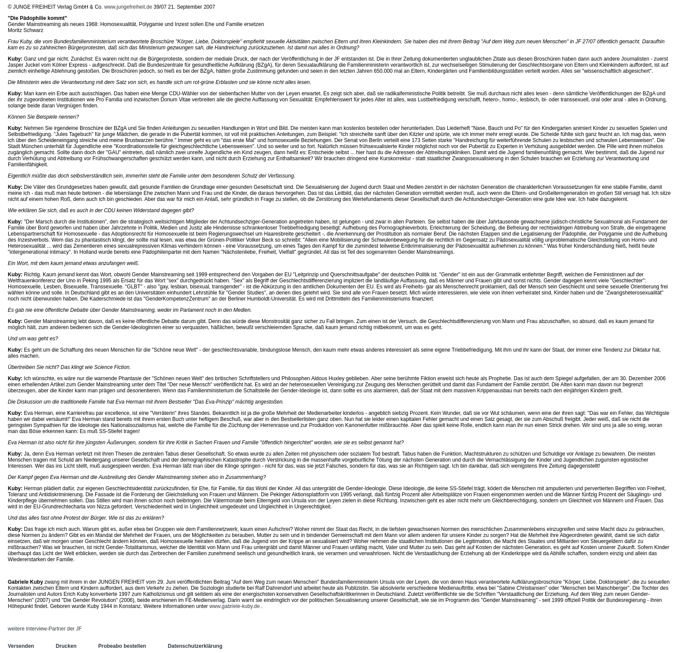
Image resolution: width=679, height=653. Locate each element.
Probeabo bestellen (122, 646)
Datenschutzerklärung (195, 646)
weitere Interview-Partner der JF (45, 629)
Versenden (21, 646)
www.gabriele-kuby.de (234, 606)
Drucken (66, 646)
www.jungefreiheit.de (128, 7)
